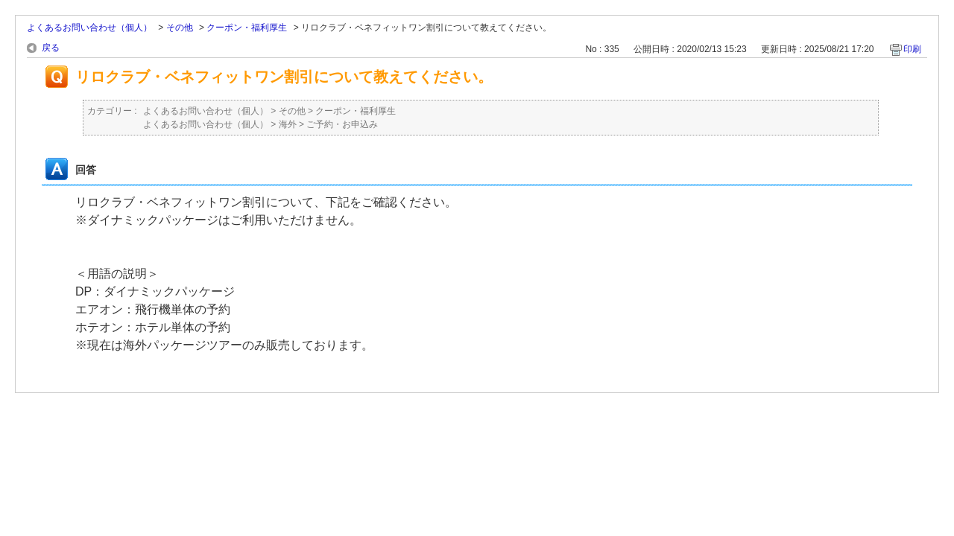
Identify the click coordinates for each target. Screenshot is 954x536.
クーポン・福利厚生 (246, 27)
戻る (51, 47)
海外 (288, 124)
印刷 (912, 49)
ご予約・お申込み (342, 124)
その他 (179, 27)
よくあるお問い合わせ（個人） (89, 27)
